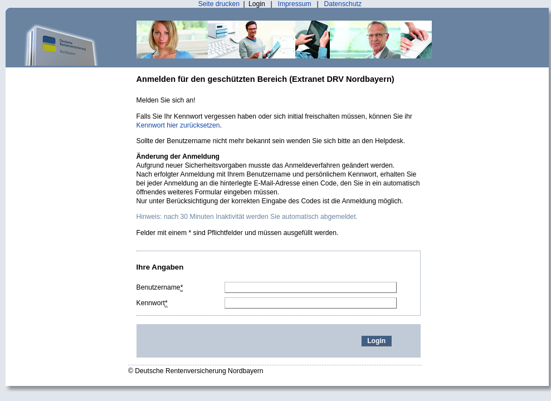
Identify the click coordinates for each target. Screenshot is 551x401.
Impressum (294, 4)
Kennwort (152, 303)
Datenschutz (343, 4)
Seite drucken (219, 4)
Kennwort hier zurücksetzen (178, 125)
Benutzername (159, 287)
